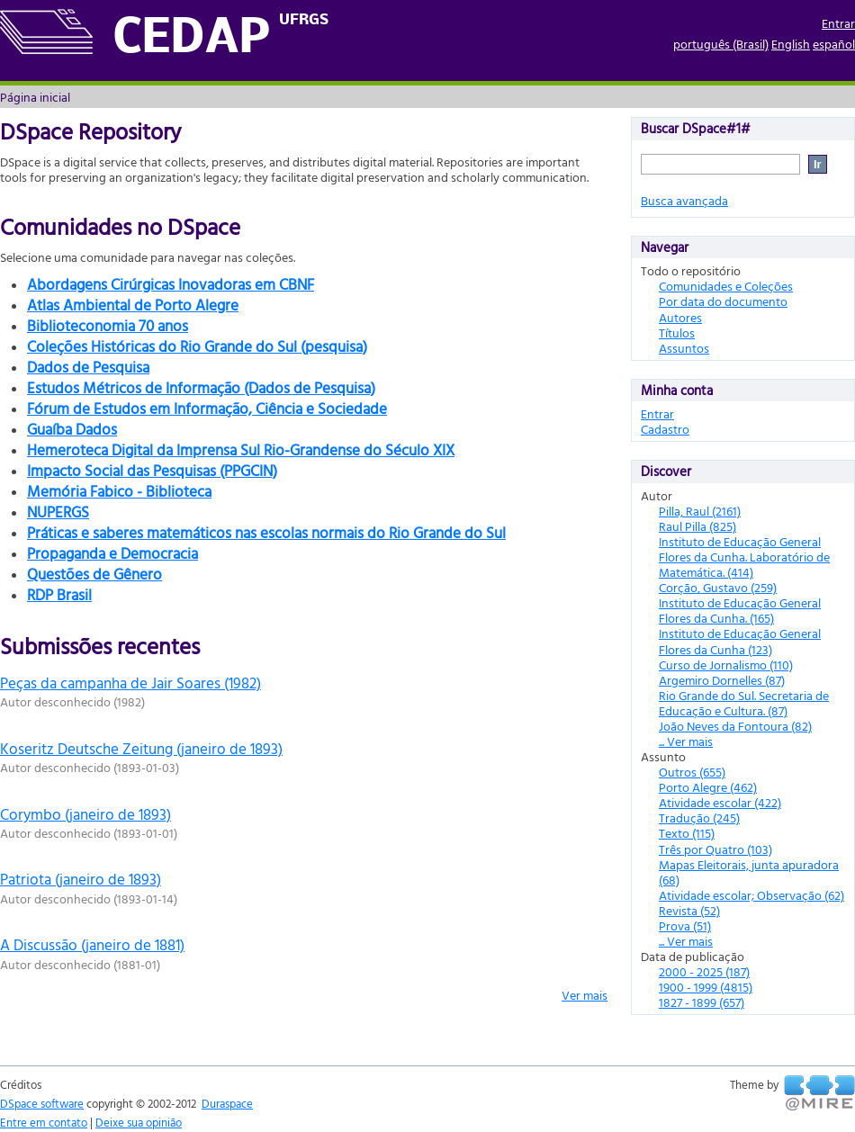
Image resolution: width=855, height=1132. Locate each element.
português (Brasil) (721, 43)
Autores (680, 317)
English (790, 43)
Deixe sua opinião (138, 1122)
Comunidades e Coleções (726, 285)
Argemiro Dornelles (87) (722, 679)
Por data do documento (723, 301)
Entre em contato (43, 1122)
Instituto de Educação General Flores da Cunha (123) (740, 641)
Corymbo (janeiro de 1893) (85, 814)
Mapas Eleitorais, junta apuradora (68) (749, 872)
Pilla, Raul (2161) (700, 510)
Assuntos (684, 347)
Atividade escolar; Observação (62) (751, 894)
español (834, 43)
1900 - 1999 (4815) (705, 986)
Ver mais (585, 994)
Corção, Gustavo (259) (718, 587)
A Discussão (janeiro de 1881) (92, 944)
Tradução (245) (699, 817)
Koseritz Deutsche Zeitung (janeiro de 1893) (141, 748)
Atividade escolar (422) (720, 802)
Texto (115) (687, 832)
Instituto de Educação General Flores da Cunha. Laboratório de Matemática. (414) (744, 556)
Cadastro (665, 428)
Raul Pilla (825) (697, 526)
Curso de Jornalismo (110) (726, 664)
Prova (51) (685, 925)
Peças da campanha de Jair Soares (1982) (130, 682)
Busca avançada (684, 200)
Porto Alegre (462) (708, 786)
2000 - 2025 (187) (704, 971)
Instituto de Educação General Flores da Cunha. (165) (740, 610)
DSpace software (42, 1103)
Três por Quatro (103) (715, 849)
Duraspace (227, 1103)
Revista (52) (689, 910)
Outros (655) (692, 771)
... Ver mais (686, 741)
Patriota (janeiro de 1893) (80, 878)
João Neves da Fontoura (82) (735, 725)
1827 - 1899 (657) (701, 1002)
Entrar (838, 22)
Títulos (677, 332)
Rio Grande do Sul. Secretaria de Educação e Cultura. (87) (744, 703)
